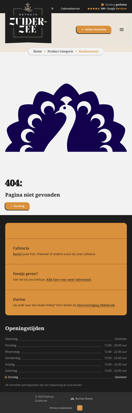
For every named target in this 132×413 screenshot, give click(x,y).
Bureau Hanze (84, 398)
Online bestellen (94, 29)
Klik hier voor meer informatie (69, 279)
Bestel (17, 254)
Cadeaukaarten (70, 8)
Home (37, 51)
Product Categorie (60, 51)
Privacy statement (61, 408)
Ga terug (17, 206)
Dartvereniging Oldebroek (96, 305)
